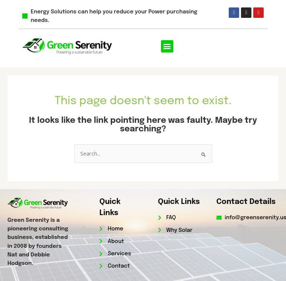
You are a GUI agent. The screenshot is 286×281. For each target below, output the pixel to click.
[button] (167, 46)
